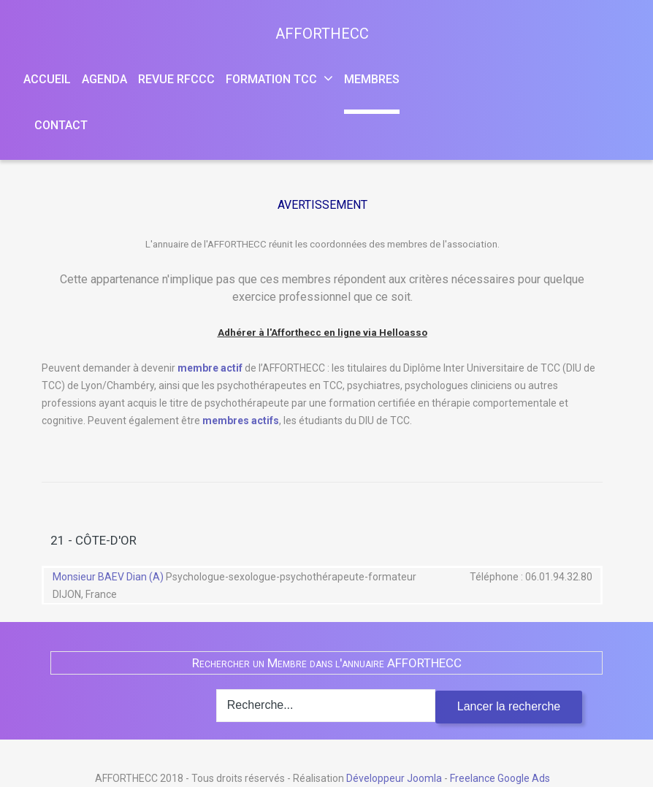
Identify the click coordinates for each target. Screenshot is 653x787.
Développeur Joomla (394, 778)
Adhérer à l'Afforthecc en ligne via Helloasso (322, 332)
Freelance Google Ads (500, 778)
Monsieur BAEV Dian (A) (109, 577)
